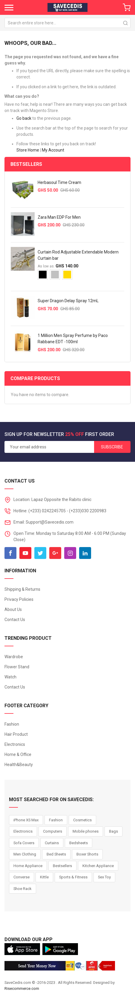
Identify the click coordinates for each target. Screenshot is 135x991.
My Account (53, 150)
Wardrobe (13, 656)
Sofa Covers (23, 843)
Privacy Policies (18, 599)
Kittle (44, 877)
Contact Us (14, 619)
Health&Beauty (18, 764)
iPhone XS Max (26, 820)
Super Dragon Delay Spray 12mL (68, 300)
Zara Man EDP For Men (59, 217)
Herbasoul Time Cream (59, 182)
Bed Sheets (56, 854)
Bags (113, 831)
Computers (52, 831)
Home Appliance (27, 866)
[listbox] (81, 277)
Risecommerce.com (21, 988)
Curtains (52, 843)
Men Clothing (24, 854)
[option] (43, 274)
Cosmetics (82, 820)
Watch (10, 677)
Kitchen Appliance (98, 866)
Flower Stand (16, 666)
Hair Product (16, 734)
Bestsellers (62, 866)
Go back (23, 118)
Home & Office (17, 754)
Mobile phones (86, 831)
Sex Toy (104, 877)
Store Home (27, 150)
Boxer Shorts (87, 854)
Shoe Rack (22, 888)
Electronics (14, 744)
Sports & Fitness (73, 877)
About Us (13, 609)
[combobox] (67, 23)
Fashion (11, 724)
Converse (21, 877)
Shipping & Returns (22, 589)
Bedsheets (78, 843)
